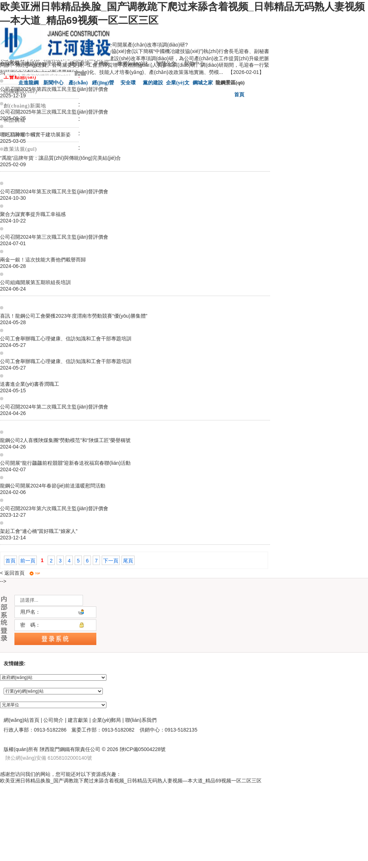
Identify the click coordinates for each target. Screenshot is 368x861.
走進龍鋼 (28, 82)
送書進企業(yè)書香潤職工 (29, 384)
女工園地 (14, 134)
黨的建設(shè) (153, 83)
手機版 (103, 63)
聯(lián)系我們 (141, 720)
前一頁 (27, 561)
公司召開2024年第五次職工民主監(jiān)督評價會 (54, 191)
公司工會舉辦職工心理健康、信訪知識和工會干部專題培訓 (65, 338)
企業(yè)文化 (177, 83)
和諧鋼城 (14, 120)
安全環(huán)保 (128, 83)
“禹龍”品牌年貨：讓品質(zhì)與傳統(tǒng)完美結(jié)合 (60, 158)
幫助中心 (194, 63)
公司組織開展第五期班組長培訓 (35, 282)
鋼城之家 (203, 82)
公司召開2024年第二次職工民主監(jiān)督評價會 (54, 407)
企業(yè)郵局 (106, 720)
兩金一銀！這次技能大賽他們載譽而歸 (43, 259)
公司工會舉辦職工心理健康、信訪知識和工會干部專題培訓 (65, 361)
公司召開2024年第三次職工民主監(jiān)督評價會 (54, 237)
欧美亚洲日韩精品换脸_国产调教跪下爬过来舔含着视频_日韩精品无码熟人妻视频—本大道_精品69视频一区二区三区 (131, 780)
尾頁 (128, 561)
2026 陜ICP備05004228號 (136, 749)
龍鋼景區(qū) (230, 82)
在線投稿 (10, 63)
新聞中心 (53, 82)
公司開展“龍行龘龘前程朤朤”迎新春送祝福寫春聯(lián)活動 (65, 463)
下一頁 (110, 561)
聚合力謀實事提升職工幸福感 (33, 214)
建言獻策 (80, 63)
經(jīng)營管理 (103, 83)
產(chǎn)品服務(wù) (78, 83)
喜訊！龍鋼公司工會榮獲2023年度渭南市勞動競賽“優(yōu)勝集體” (73, 316)
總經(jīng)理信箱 (43, 63)
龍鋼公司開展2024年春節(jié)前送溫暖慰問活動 (52, 486)
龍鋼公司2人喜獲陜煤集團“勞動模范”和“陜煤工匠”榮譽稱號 (65, 440)
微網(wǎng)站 (134, 63)
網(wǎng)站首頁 (21, 720)
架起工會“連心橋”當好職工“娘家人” (39, 531)
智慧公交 (168, 63)
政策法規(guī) (20, 149)
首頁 (10, 561)
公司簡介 (53, 720)
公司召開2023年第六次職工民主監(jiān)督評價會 (54, 508)
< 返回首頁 (12, 573)
